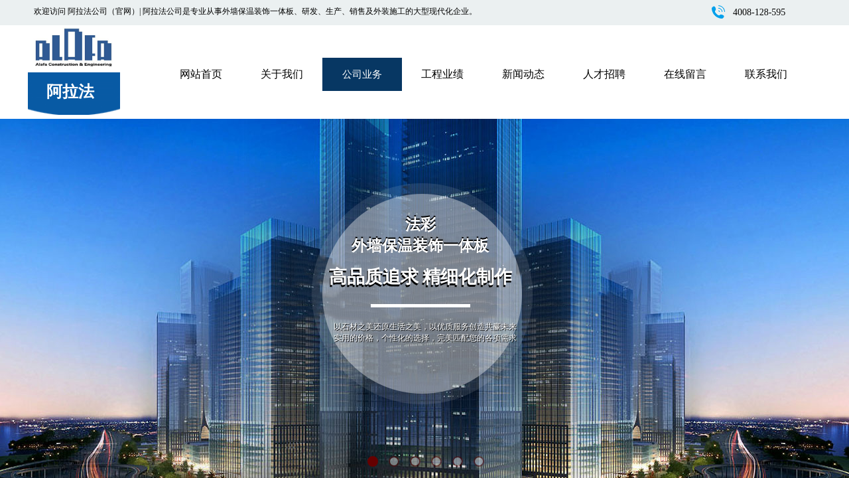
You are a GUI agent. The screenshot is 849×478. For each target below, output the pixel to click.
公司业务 (362, 74)
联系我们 (766, 74)
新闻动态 (523, 74)
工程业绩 (442, 74)
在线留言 (685, 74)
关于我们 (282, 74)
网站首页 (201, 74)
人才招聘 (604, 74)
